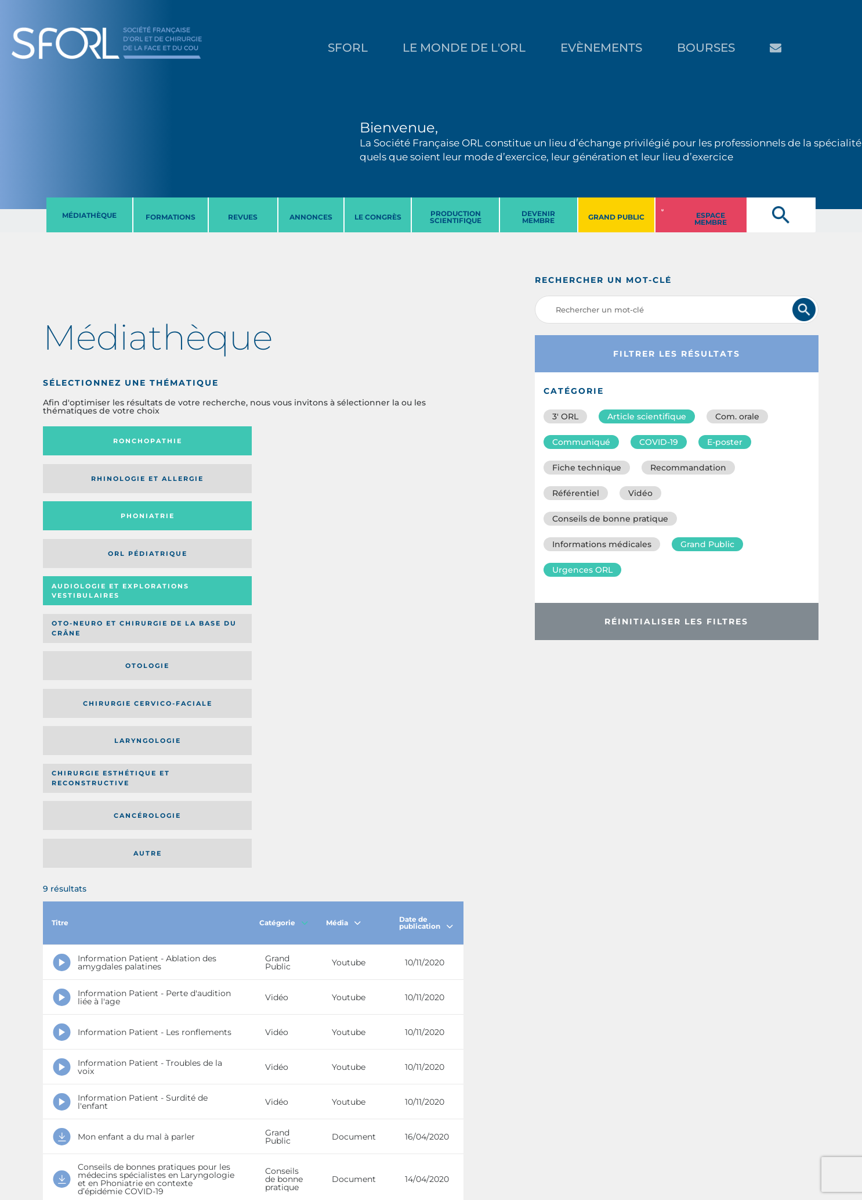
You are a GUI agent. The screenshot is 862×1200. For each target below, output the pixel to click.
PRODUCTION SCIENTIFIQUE (455, 217)
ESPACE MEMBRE (710, 219)
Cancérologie (301, 527)
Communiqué (581, 442)
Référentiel (575, 493)
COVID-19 (658, 442)
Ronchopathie (91, 441)
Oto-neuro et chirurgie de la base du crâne (195, 482)
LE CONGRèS (377, 217)
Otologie (302, 482)
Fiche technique (586, 467)
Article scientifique (646, 416)
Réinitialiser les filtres (676, 621)
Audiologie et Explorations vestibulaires (85, 482)
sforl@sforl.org (215, 1128)
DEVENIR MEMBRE (538, 217)
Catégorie (283, 601)
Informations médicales (601, 544)
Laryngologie (91, 527)
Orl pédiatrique (396, 441)
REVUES (243, 217)
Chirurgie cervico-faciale (406, 482)
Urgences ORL (582, 570)
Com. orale (737, 416)
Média (343, 601)
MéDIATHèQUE (89, 215)
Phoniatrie (302, 441)
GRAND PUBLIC (616, 217)
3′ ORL (565, 416)
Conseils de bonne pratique (610, 518)
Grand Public (707, 544)
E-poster (725, 442)
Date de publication (426, 601)
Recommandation (688, 467)
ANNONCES (310, 217)
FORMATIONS (170, 217)
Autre (407, 527)
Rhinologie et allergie (191, 441)
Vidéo (640, 493)
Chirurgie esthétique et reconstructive (196, 527)
